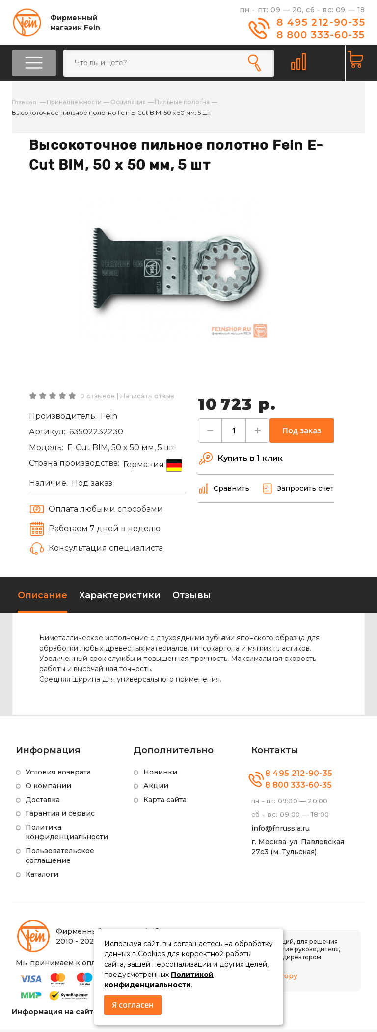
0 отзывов (97, 398)
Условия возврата (58, 774)
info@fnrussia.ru (280, 830)
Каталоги (42, 876)
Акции (155, 788)
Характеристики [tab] (120, 597)
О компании (48, 788)
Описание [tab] (42, 597)
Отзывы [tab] (191, 597)
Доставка (43, 802)
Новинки (160, 774)
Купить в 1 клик (240, 461)
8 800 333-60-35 (320, 35)
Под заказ (301, 433)
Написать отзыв (147, 398)
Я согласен (133, 1005)
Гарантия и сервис (60, 815)
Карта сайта (165, 802)
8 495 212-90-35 (320, 22)
